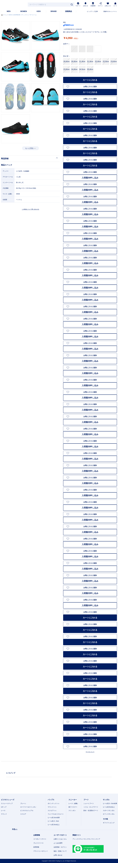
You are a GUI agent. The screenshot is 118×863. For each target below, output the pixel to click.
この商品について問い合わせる (30, 209)
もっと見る (29, 148)
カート (115, 4)
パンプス (51, 800)
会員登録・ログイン (60, 847)
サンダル (106, 800)
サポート (78, 4)
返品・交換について (60, 851)
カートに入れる (90, 80)
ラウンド (4, 814)
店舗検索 (92, 4)
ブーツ (86, 800)
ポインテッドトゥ (53, 803)
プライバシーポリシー (40, 851)
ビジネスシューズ (7, 800)
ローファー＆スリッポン (28, 807)
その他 (105, 819)
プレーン (23, 803)
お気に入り (108, 4)
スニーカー (73, 800)
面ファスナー (73, 807)
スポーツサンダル (108, 810)
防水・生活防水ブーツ (91, 810)
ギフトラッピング (108, 823)
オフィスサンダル (108, 814)
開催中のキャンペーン (110, 11)
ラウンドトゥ (52, 807)
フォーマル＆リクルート (56, 814)
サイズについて (90, 752)
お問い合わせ (58, 855)
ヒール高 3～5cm (53, 821)
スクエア (23, 814)
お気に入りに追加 (90, 86)
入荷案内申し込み (90, 178)
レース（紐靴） (74, 803)
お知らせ (85, 4)
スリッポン (72, 810)
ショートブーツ (89, 803)
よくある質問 (58, 843)
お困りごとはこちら (60, 839)
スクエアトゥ (52, 810)
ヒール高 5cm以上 (54, 824)
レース (3, 810)
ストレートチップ (7, 803)
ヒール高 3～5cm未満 (110, 803)
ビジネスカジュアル (26, 810)
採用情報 (36, 847)
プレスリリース (38, 843)
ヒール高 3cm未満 (54, 817)
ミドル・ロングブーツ (91, 807)
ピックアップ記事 (92, 11)
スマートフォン (112, 860)
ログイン (100, 4)
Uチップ (3, 807)
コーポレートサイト (39, 839)
